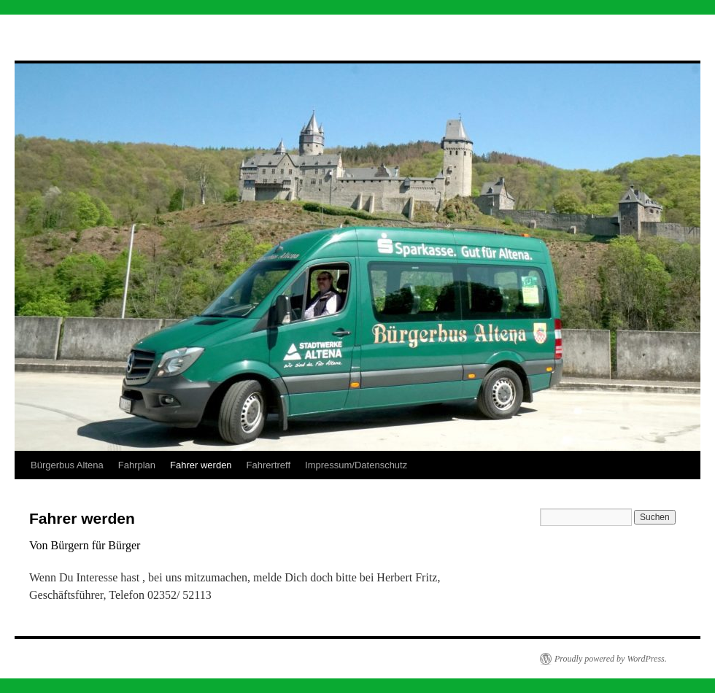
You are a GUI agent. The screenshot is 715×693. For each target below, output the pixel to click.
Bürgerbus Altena (67, 465)
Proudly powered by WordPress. (610, 659)
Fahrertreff (268, 465)
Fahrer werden (201, 465)
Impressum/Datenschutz (356, 465)
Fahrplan (136, 465)
